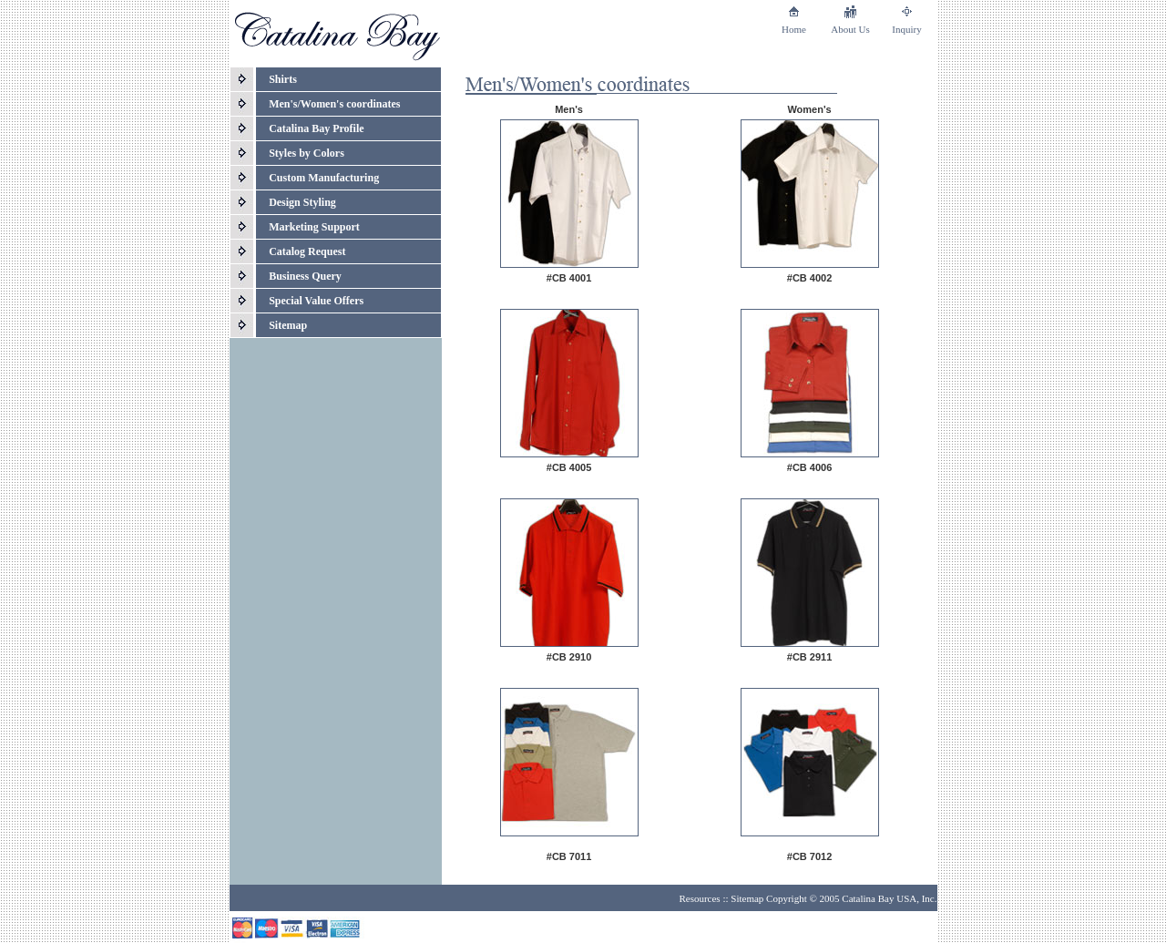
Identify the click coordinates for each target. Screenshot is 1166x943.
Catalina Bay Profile (316, 128)
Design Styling (302, 202)
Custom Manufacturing (324, 177)
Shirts (283, 79)
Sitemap (288, 325)
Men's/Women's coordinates (334, 103)
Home (794, 29)
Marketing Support (314, 226)
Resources (699, 898)
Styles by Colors (306, 153)
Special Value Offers (316, 300)
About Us (850, 29)
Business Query (305, 276)
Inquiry (906, 29)
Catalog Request (307, 251)
